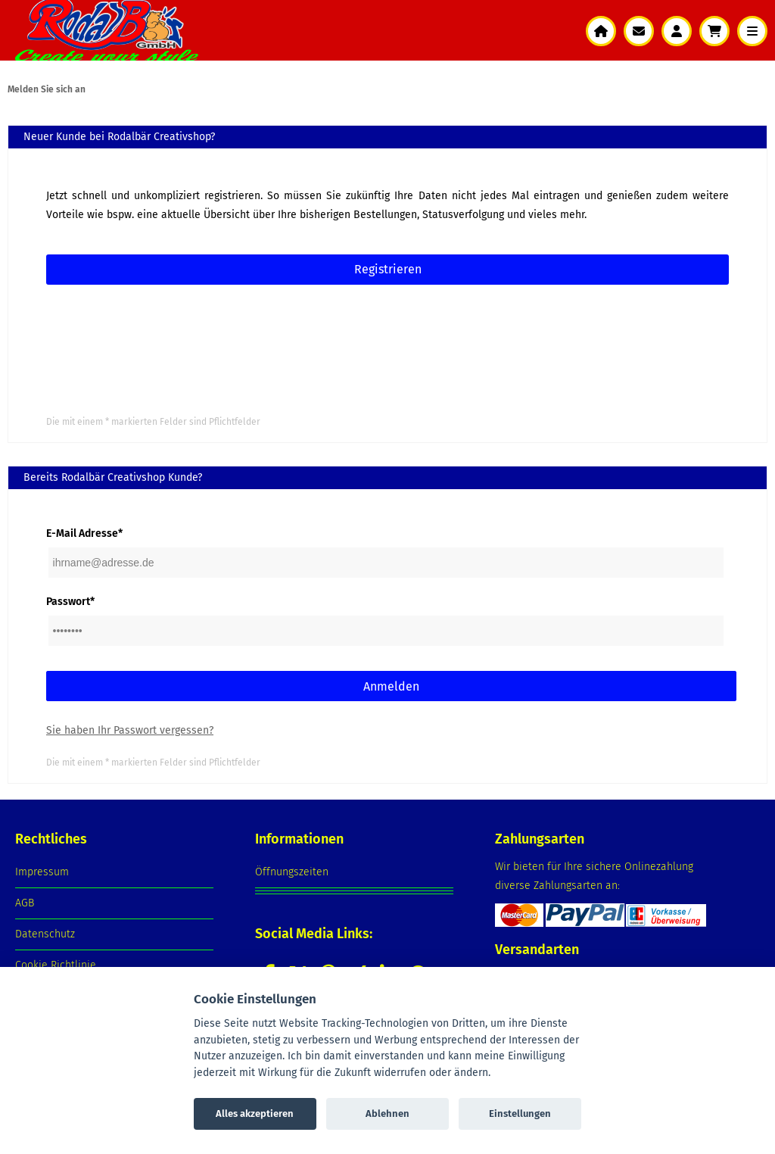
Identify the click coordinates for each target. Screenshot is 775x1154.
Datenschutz (45, 934)
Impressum (42, 872)
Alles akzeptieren (255, 1113)
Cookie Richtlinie (55, 965)
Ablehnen (387, 1113)
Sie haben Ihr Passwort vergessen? (129, 730)
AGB (24, 903)
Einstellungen (520, 1113)
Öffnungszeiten (291, 872)
